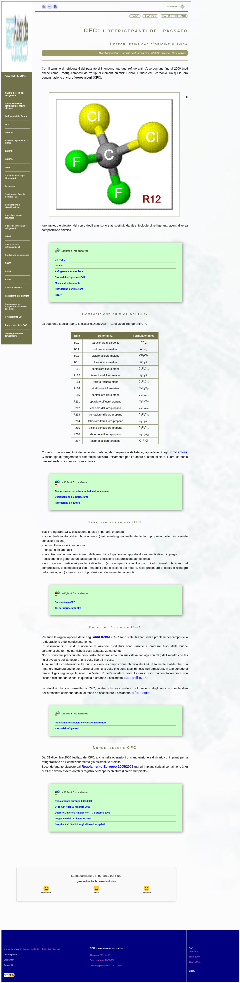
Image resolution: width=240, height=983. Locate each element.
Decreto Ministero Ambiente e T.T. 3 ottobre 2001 (82, 812)
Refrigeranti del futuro (67, 502)
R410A (8, 271)
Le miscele (10, 186)
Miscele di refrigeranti (67, 283)
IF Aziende (150, 16)
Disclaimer (9, 960)
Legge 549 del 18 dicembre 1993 (73, 818)
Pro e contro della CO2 (16, 325)
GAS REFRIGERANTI (16, 76)
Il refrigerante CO (14, 317)
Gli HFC (9, 151)
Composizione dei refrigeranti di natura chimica (15, 105)
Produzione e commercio (17, 255)
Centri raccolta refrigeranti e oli (12, 245)
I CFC (7, 124)
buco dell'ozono (136, 678)
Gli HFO (9, 159)
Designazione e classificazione (12, 206)
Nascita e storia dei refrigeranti (14, 94)
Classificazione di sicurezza (13, 216)
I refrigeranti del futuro (16, 116)
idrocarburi (178, 452)
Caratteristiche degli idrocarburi (15, 176)
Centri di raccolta (13, 288)
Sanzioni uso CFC (65, 602)
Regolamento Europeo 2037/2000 (73, 801)
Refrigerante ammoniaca (69, 271)
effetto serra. (142, 693)
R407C (8, 263)
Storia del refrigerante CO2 (70, 277)
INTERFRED (173, 7)
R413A (8, 279)
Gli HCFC (9, 132)
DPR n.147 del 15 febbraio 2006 (72, 807)
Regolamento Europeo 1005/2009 (107, 766)
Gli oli (8, 236)
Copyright (8, 965)
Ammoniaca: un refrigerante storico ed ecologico (16, 306)
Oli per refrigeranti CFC (68, 608)
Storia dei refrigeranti (67, 728)
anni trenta (101, 637)
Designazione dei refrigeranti (71, 497)
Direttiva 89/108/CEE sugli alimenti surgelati (80, 824)
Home (135, 16)
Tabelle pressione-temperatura (14, 334)
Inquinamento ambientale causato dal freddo (80, 722)
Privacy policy (10, 954)
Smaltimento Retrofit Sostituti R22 (15, 195)
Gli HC (8, 167)
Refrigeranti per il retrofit (17, 296)
